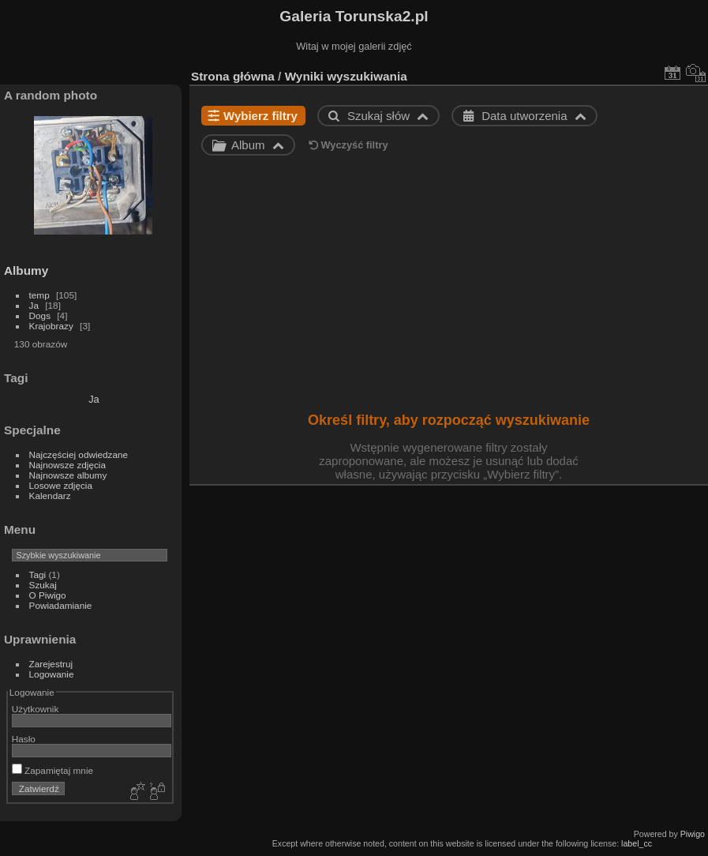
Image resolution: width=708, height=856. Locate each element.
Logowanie (51, 674)
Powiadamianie (60, 605)
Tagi (38, 574)
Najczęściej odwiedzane (79, 454)
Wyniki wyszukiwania (346, 76)
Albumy (26, 270)
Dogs (40, 315)
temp (39, 295)
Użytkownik (35, 709)
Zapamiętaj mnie (52, 770)
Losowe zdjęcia (60, 485)
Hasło (24, 739)
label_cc (636, 843)
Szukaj (43, 585)
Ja (34, 305)
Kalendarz (50, 495)
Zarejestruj (51, 664)
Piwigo (692, 834)
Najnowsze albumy (68, 475)
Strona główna (233, 76)
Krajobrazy (51, 326)
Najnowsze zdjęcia (67, 465)
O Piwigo (47, 595)
